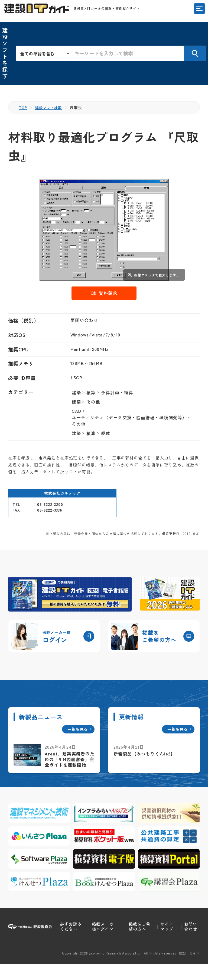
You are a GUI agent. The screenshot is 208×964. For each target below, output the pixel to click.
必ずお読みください (71, 926)
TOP (23, 107)
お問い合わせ (190, 926)
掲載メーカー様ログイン (105, 926)
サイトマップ (166, 926)
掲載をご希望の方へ (139, 926)
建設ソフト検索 (50, 107)
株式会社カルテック (62, 493)
